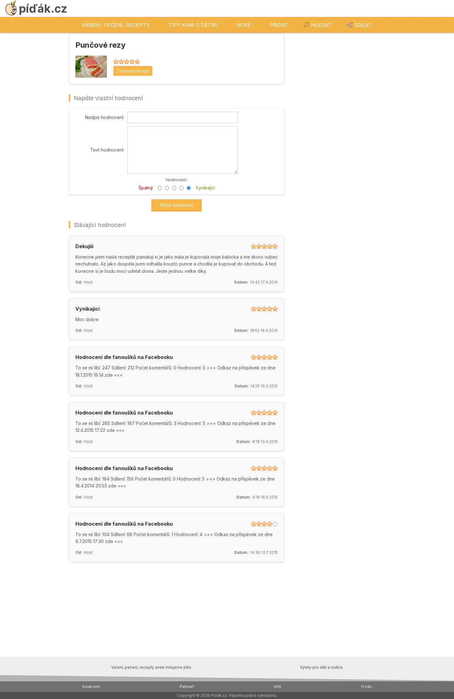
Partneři (187, 686)
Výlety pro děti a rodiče (321, 667)
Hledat (321, 25)
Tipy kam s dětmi (193, 25)
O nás (366, 686)
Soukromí (91, 686)
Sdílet (363, 25)
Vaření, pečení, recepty (116, 25)
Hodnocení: (176, 179)
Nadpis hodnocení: (104, 117)
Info (277, 686)
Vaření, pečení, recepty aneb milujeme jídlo (151, 667)
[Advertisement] (338, 127)
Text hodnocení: (107, 149)
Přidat (279, 25)
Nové (243, 25)
